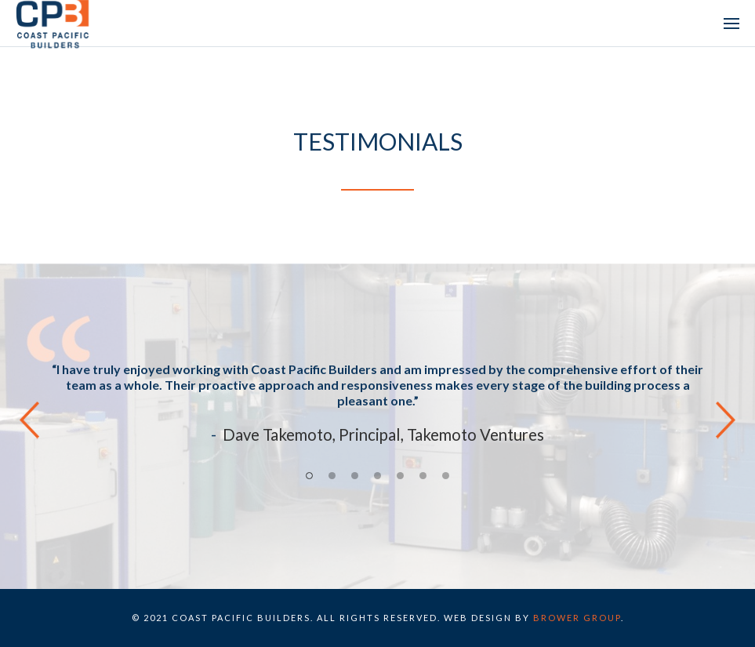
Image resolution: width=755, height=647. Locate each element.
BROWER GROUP (577, 617)
